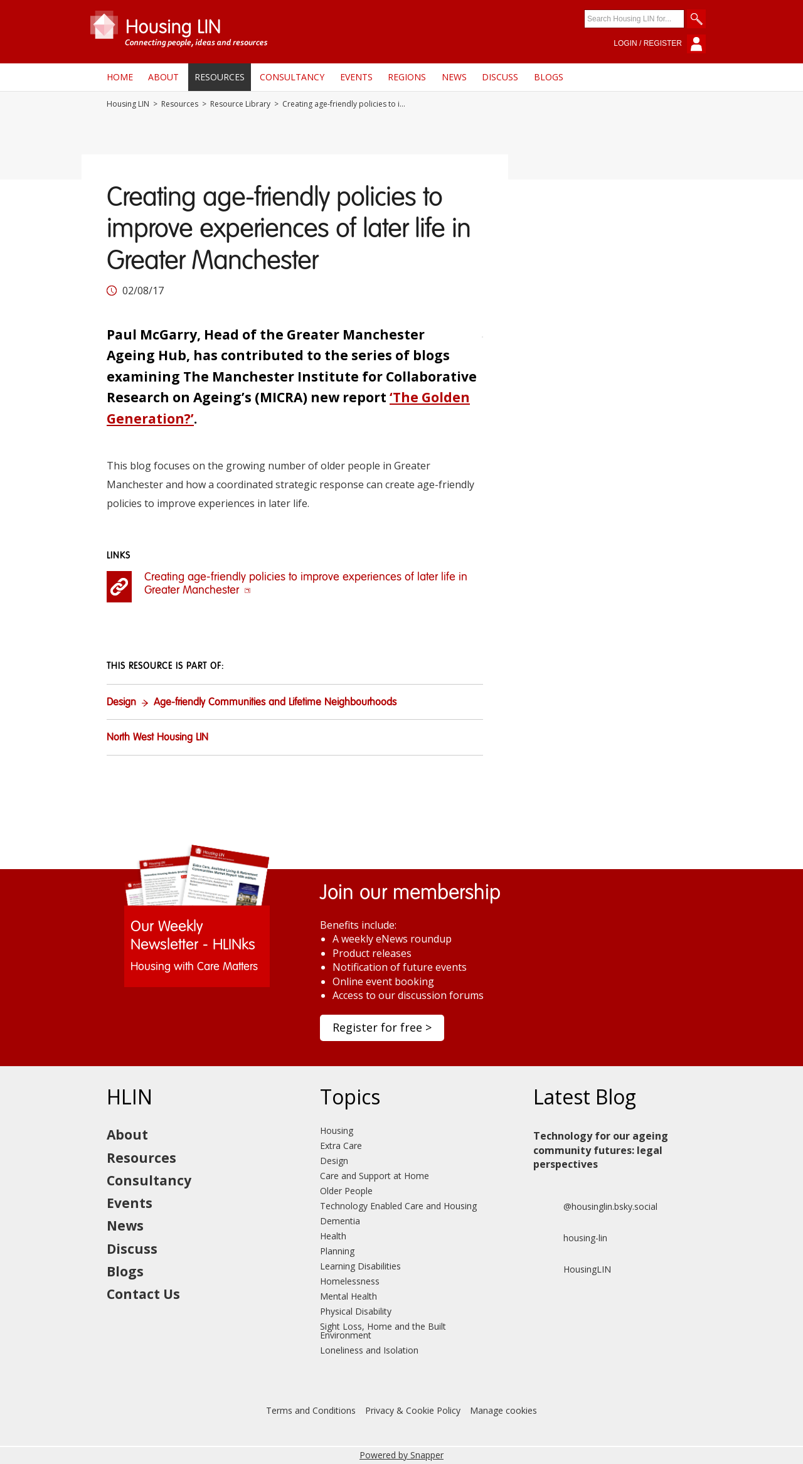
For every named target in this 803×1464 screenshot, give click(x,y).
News (454, 77)
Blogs (548, 77)
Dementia (340, 1221)
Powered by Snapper (401, 1455)
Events (356, 77)
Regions (407, 77)
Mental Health (348, 1296)
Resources (219, 77)
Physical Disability (355, 1311)
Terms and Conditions (311, 1410)
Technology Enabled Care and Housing (398, 1206)
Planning (337, 1251)
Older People (346, 1191)
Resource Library (240, 104)
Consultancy (292, 77)
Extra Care (341, 1145)
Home (120, 77)
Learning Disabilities (360, 1266)
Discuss (500, 77)
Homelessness (350, 1281)
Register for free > (382, 1027)
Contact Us (143, 1294)
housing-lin (570, 1238)
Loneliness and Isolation (369, 1350)
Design (121, 703)
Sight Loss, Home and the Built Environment (383, 1330)
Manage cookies (503, 1410)
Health (333, 1236)
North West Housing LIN (157, 738)
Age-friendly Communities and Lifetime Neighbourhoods (275, 703)
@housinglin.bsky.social (595, 1207)
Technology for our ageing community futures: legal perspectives (600, 1150)
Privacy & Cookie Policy (412, 1410)
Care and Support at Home (374, 1176)
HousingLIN (572, 1269)
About (163, 77)
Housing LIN (128, 104)
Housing (336, 1130)
